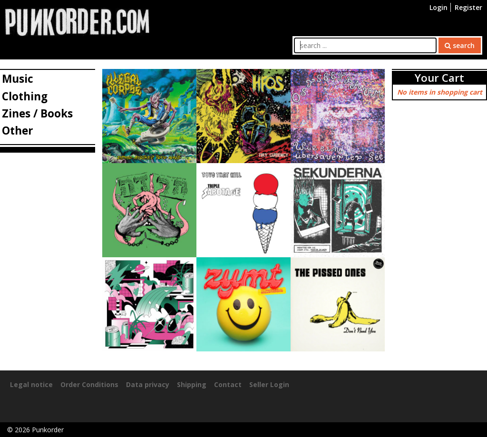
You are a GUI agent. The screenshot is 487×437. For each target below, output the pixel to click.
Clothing (25, 96)
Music (17, 78)
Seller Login (269, 384)
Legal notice (31, 384)
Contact (228, 384)
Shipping (191, 384)
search (460, 45)
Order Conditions (89, 384)
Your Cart (439, 77)
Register (468, 7)
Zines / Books (37, 113)
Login (438, 7)
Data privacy (147, 384)
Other (17, 130)
